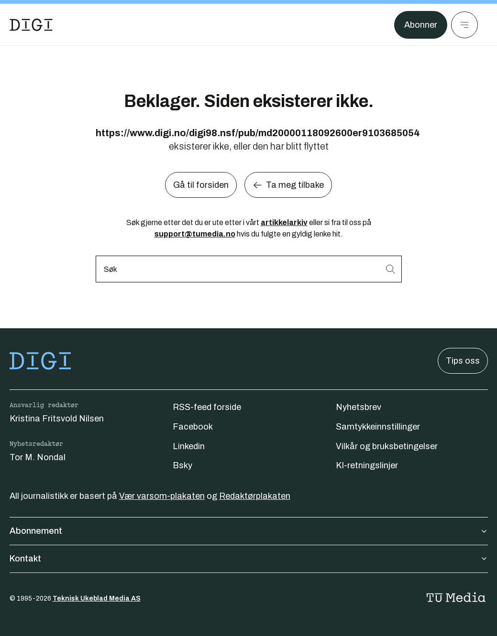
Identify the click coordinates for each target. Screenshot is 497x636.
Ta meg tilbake (288, 185)
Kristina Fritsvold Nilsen (57, 418)
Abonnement (249, 531)
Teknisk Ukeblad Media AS (97, 598)
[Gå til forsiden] (31, 24)
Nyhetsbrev (358, 407)
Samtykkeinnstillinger (378, 426)
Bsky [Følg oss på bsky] (182, 465)
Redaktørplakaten (254, 496)
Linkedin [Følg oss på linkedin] (189, 446)
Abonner (420, 25)
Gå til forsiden (201, 185)
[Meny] (464, 24)
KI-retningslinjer (367, 465)
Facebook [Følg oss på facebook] (193, 426)
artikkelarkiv (284, 222)
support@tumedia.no (195, 234)
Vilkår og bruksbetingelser (387, 446)
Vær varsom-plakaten (162, 496)
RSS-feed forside (207, 407)
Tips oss (463, 361)
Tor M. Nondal (38, 457)
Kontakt (249, 558)
